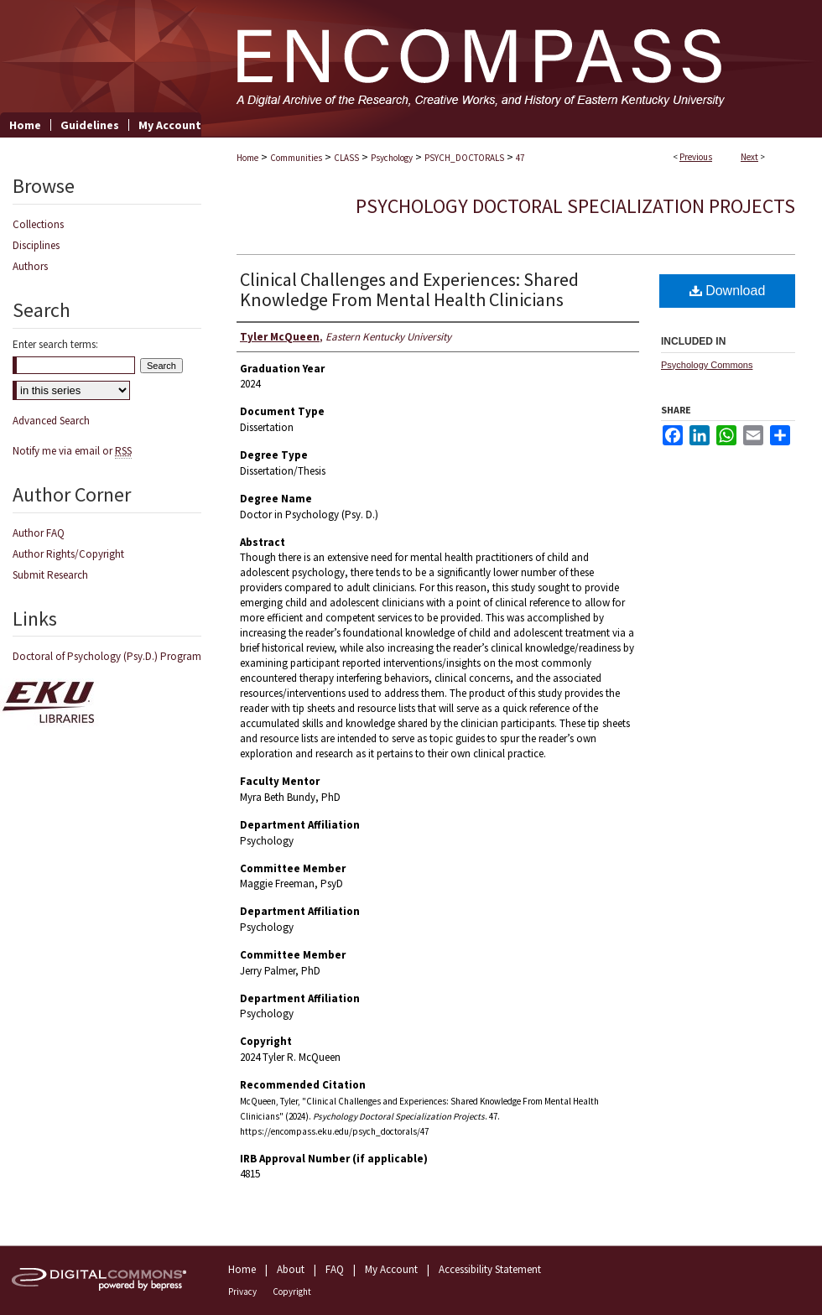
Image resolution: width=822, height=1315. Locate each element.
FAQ (334, 1269)
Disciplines (36, 245)
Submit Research (50, 575)
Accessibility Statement (490, 1269)
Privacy (242, 1291)
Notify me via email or (72, 451)
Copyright (292, 1291)
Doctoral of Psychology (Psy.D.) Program (107, 656)
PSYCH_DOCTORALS (464, 158)
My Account (391, 1269)
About (290, 1269)
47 (520, 158)
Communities (296, 158)
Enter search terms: (55, 344)
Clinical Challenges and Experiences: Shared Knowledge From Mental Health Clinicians (409, 289)
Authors (30, 266)
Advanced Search (51, 420)
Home (247, 158)
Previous (695, 157)
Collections (38, 224)
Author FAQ (39, 533)
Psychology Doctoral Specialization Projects (575, 206)
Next (749, 157)
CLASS (346, 158)
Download (727, 290)
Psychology (392, 158)
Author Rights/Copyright (68, 554)
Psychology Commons (706, 365)
